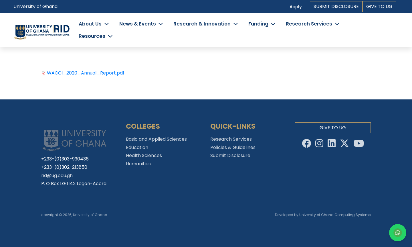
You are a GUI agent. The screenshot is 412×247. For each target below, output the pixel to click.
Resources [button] (92, 36)
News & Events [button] (137, 23)
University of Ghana (35, 6)
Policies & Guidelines (232, 147)
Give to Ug (379, 6)
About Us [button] (90, 23)
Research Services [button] (309, 23)
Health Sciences (144, 155)
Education (137, 147)
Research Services (231, 139)
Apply (296, 7)
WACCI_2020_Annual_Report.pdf (85, 73)
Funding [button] (258, 23)
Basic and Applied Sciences (156, 139)
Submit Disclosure (336, 6)
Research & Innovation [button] (202, 23)
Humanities (138, 163)
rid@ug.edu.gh (57, 175)
